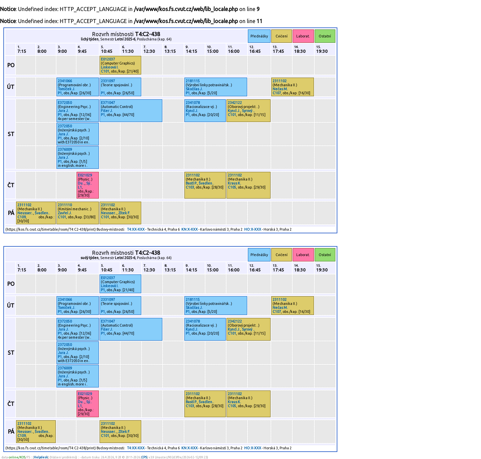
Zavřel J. (65, 213)
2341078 (193, 103)
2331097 (108, 81)
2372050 (65, 126)
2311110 (65, 205)
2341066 (65, 81)
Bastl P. (191, 183)
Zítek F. (124, 213)
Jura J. (63, 111)
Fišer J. (107, 111)
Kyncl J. (192, 111)
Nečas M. (280, 89)
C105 (232, 187)
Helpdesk (41, 457)
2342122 (235, 103)
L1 (80, 187)
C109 (21, 217)
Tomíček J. (66, 89)
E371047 (108, 103)
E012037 (108, 59)
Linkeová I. (110, 67)
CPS (144, 457)
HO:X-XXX (252, 229)
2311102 (280, 81)
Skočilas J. (194, 89)
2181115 (193, 81)
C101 (105, 71)
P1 (60, 93)
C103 (190, 187)
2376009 (65, 149)
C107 (277, 93)
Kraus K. (234, 183)
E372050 (65, 103)
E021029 (85, 175)
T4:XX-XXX (136, 229)
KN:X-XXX (189, 229)
